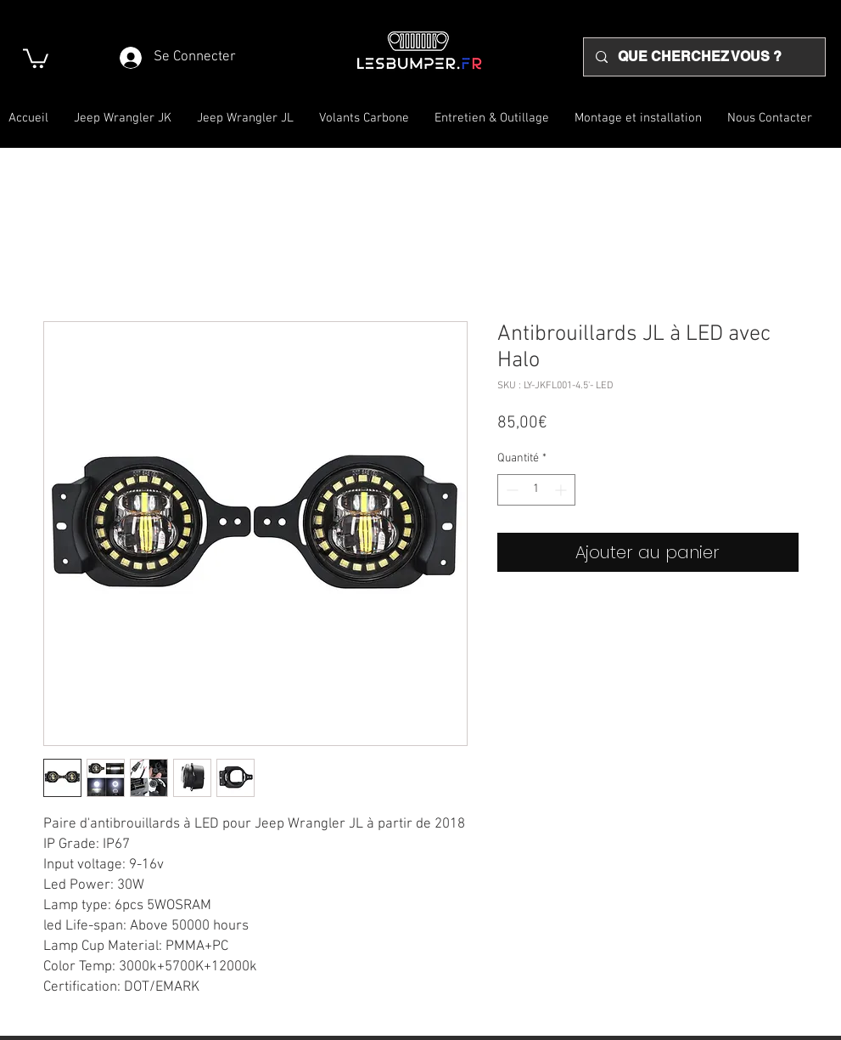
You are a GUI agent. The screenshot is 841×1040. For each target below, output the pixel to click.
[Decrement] (510, 490)
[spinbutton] (536, 490)
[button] (35, 57)
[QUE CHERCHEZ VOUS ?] (703, 57)
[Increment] (562, 490)
